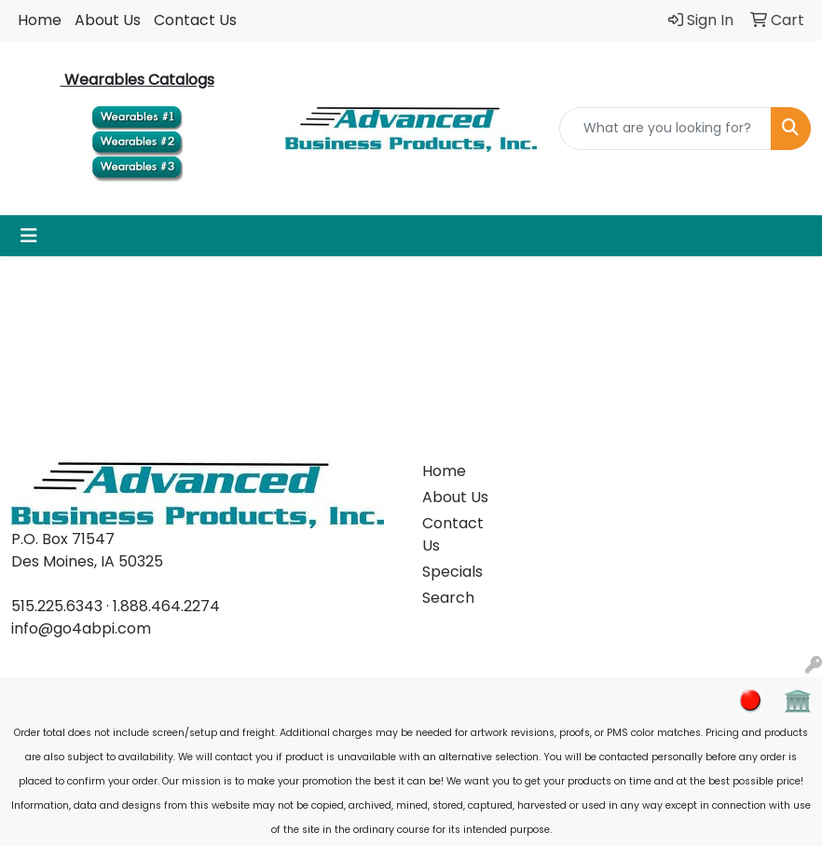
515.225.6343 (57, 606)
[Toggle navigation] (28, 236)
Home (40, 20)
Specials (452, 571)
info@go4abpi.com (81, 628)
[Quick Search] (665, 128)
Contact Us (195, 20)
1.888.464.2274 (166, 606)
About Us (108, 20)
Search (448, 597)
